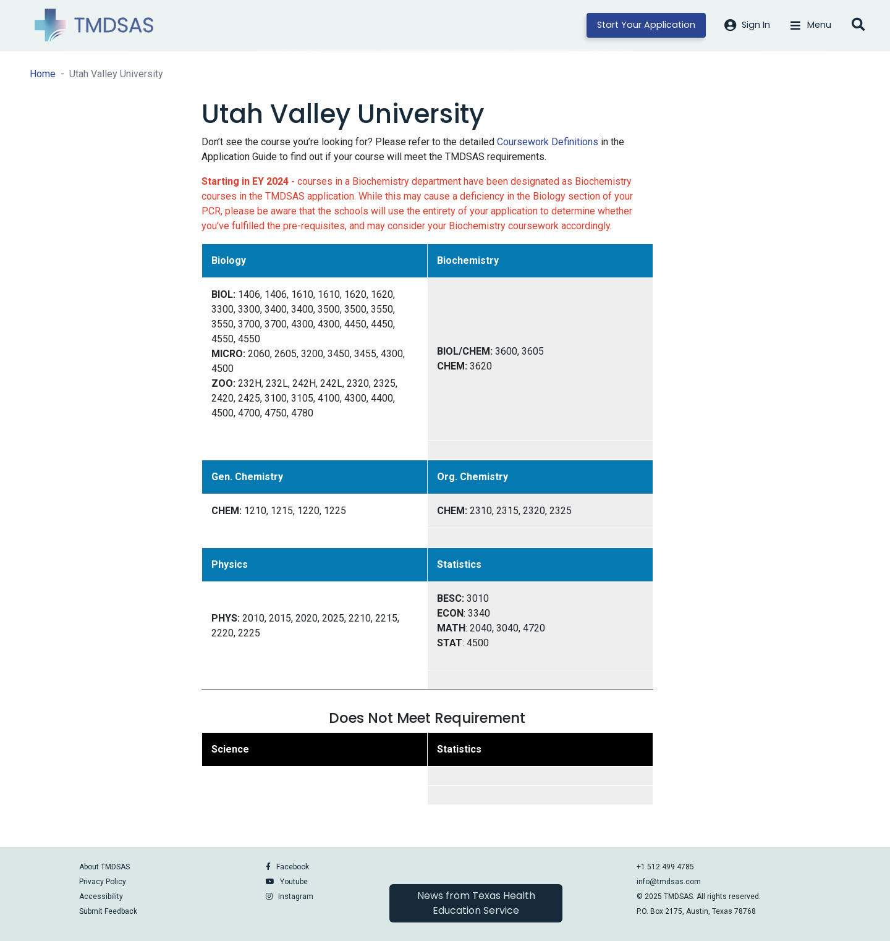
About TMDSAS (104, 867)
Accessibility (101, 896)
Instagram (295, 896)
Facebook (292, 867)
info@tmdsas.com (669, 881)
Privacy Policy (102, 881)
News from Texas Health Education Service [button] (476, 903)
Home (43, 74)
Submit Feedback (108, 911)
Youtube (294, 881)
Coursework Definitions (547, 142)
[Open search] (858, 25)
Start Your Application (646, 25)
